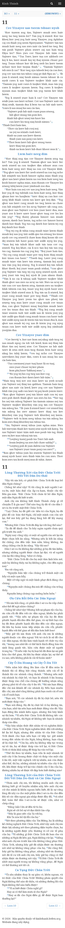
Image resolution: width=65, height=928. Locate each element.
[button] (7, 13)
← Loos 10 (10, 905)
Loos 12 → (55, 905)
